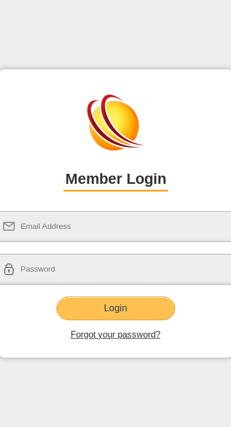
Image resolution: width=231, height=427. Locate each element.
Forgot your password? (115, 334)
